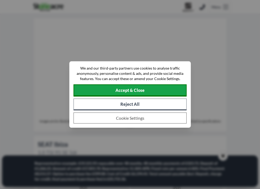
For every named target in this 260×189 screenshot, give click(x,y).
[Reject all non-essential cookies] (130, 105)
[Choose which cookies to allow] (130, 118)
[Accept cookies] (130, 91)
